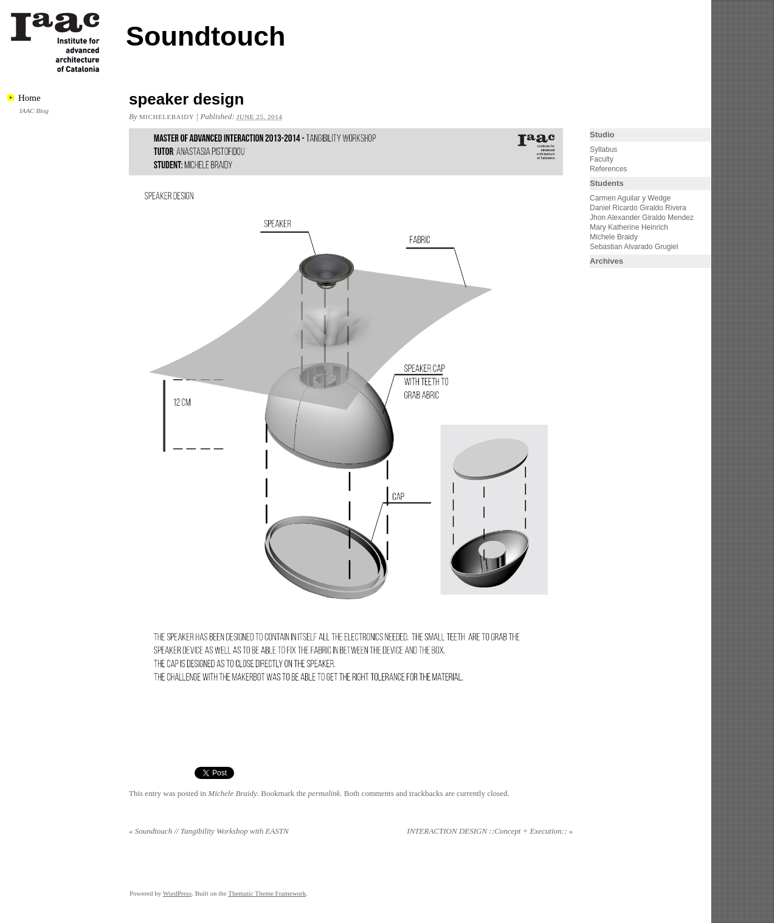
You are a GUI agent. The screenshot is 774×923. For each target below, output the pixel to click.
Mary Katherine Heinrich (629, 227)
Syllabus (603, 149)
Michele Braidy (232, 793)
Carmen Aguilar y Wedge (630, 198)
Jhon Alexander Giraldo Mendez (642, 217)
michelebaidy (166, 116)
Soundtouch (205, 36)
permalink (324, 793)
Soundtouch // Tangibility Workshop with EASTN (209, 831)
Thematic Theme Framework (267, 893)
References (608, 169)
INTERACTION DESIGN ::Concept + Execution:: (490, 831)
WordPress (177, 893)
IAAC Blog (34, 110)
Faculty (601, 159)
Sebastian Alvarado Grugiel (634, 246)
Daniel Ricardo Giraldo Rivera (638, 208)
